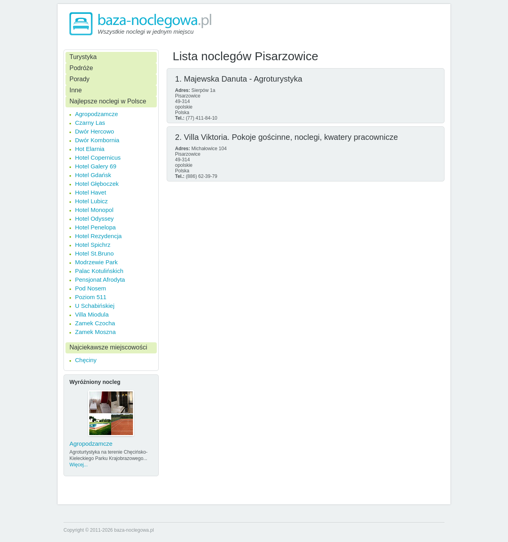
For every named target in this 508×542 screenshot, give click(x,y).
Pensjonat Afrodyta (100, 279)
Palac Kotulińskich (99, 270)
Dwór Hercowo (94, 131)
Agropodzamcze (96, 114)
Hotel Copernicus (98, 157)
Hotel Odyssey (94, 218)
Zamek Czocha (95, 323)
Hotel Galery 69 (95, 166)
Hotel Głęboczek (97, 183)
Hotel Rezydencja (98, 236)
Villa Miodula (92, 314)
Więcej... (78, 465)
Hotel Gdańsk (93, 175)
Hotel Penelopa (95, 227)
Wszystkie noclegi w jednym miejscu (146, 31)
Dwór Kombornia (97, 140)
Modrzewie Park (96, 262)
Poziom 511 (90, 297)
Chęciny (85, 360)
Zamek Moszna (95, 331)
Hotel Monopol (94, 209)
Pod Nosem (90, 288)
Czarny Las (90, 122)
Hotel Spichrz (92, 244)
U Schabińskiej (94, 305)
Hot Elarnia (89, 148)
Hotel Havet (90, 192)
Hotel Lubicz (91, 201)
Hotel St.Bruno (94, 253)
